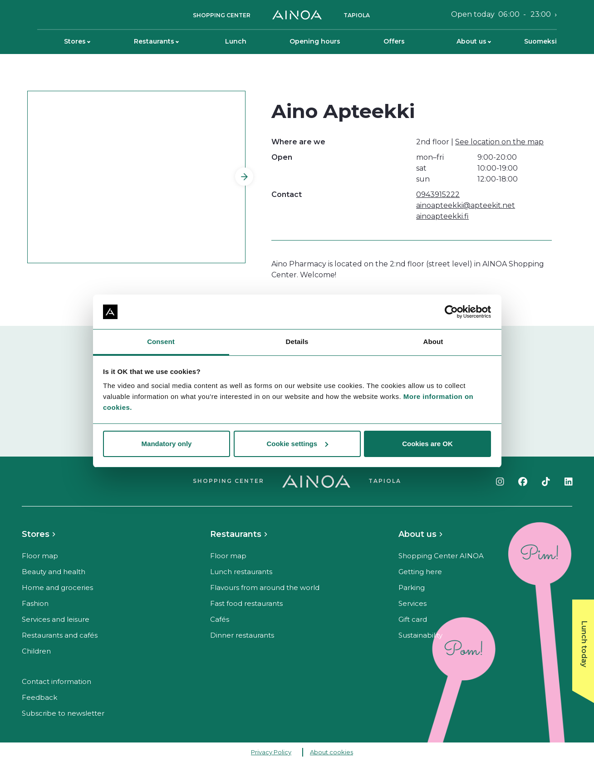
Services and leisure (55, 619)
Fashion (35, 603)
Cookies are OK (427, 443)
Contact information (56, 681)
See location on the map (499, 142)
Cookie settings (297, 443)
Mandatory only (167, 443)
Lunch (235, 41)
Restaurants (156, 41)
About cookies (331, 752)
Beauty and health (53, 571)
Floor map (40, 555)
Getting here (420, 571)
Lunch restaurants (241, 571)
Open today (501, 14)
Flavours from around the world (264, 587)
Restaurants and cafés (60, 635)
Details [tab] (297, 341)
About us (474, 41)
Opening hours (315, 41)
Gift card (412, 619)
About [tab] (433, 341)
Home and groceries (57, 587)
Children (36, 651)
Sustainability (420, 635)
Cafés (219, 619)
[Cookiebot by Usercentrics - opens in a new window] (451, 312)
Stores (77, 41)
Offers (394, 41)
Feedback (39, 697)
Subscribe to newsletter (63, 713)
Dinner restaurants (242, 635)
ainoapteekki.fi (442, 216)
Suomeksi (540, 41)
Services (412, 603)
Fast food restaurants (246, 603)
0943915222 (438, 194)
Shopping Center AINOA (441, 555)
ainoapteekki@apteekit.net (465, 205)
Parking (411, 587)
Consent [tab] (161, 341)
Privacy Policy (271, 752)
